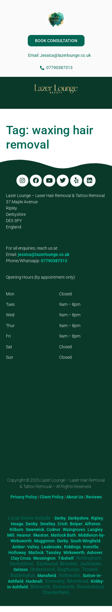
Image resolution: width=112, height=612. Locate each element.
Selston (20, 569)
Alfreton (92, 523)
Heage (17, 523)
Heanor (24, 535)
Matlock (36, 552)
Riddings (72, 546)
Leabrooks (52, 546)
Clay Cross (21, 558)
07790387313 (54, 260)
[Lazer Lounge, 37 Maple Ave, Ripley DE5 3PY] (56, 426)
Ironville (91, 546)
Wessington (44, 558)
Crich (62, 523)
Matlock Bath (63, 535)
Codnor (53, 529)
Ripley (97, 518)
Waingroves (74, 529)
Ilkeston (40, 535)
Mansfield (46, 575)
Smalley (47, 523)
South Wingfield (85, 540)
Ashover (94, 552)
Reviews (94, 497)
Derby (60, 518)
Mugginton (44, 540)
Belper (76, 523)
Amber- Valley (25, 546)
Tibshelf (66, 558)
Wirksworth (74, 552)
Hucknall (34, 581)
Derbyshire (78, 518)
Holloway (17, 552)
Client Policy (52, 497)
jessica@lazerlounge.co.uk (43, 254)
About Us (74, 497)
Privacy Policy (23, 497)
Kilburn (16, 529)
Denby (32, 523)
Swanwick (35, 529)
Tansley (53, 552)
